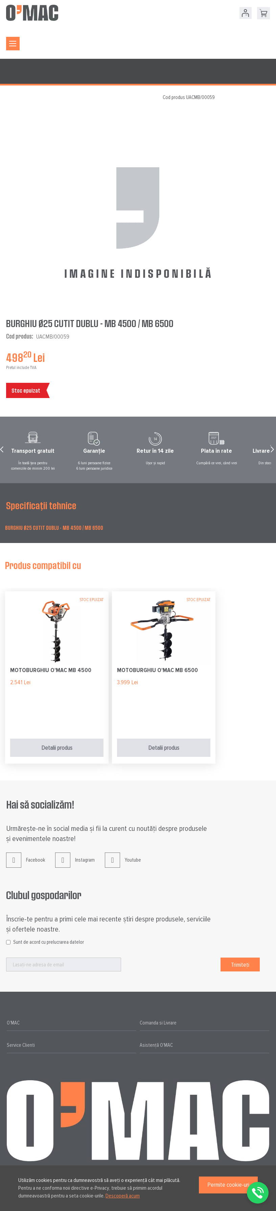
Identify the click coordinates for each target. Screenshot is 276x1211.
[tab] (71, 1023)
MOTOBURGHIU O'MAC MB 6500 (157, 670)
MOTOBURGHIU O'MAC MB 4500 (50, 670)
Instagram (75, 865)
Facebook (25, 865)
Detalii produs (56, 747)
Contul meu (245, 13)
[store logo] (32, 13)
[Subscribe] (240, 964)
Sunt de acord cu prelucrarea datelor (48, 942)
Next (273, 451)
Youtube (123, 865)
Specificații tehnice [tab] (41, 505)
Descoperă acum (123, 1195)
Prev (2, 451)
